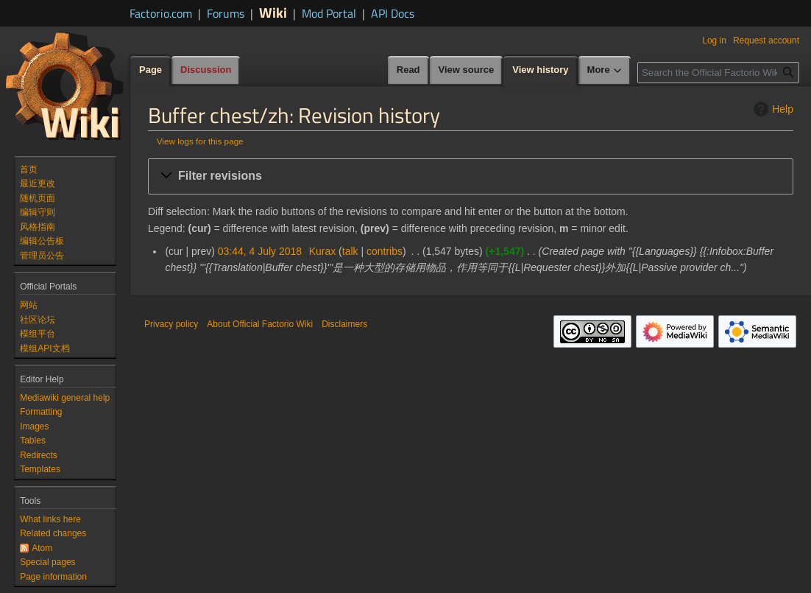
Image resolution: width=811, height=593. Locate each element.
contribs (384, 251)
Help (771, 109)
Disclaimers (344, 324)
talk (350, 251)
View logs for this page (200, 141)
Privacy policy (171, 324)
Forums (225, 13)
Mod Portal (329, 13)
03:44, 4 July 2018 (260, 251)
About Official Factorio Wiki (260, 324)
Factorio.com (161, 13)
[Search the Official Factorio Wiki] (718, 72)
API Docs (392, 13)
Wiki (273, 12)
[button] (470, 176)
